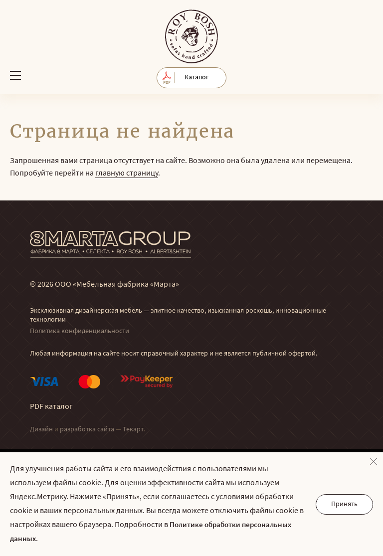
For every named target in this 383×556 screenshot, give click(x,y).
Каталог (197, 77)
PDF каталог (51, 407)
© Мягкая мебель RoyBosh (191, 36)
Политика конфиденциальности (79, 331)
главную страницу (126, 174)
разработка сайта (87, 429)
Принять (344, 504)
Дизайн (41, 429)
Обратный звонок (364, 75)
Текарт (133, 429)
